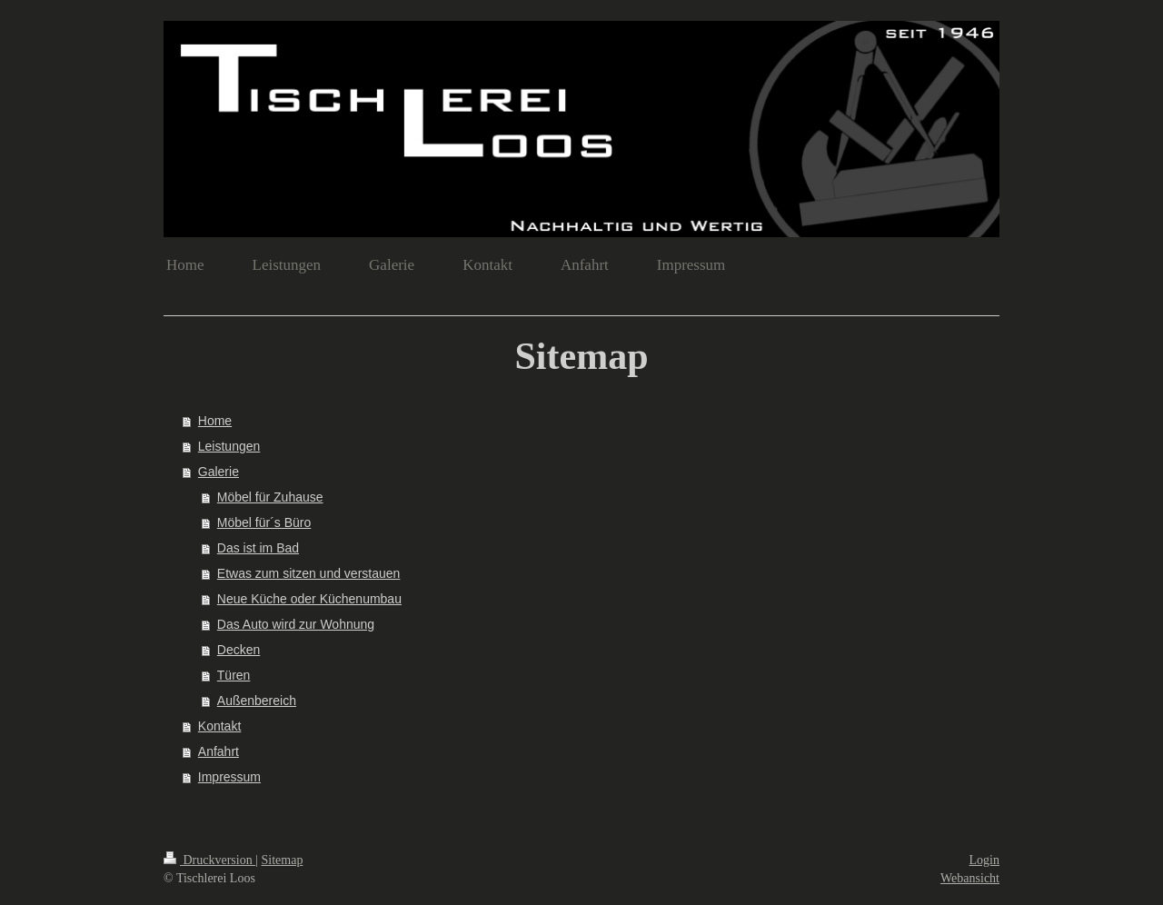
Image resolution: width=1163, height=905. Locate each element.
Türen (234, 675)
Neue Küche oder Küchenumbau (309, 599)
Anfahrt (218, 751)
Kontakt (219, 726)
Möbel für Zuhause (270, 497)
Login (984, 860)
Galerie (218, 471)
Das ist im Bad (258, 548)
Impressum (229, 777)
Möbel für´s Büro (264, 522)
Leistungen (229, 446)
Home (215, 420)
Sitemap (282, 860)
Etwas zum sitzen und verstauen (309, 573)
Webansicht (969, 878)
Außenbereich (256, 700)
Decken (238, 649)
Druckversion (209, 860)
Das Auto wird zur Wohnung (295, 624)
